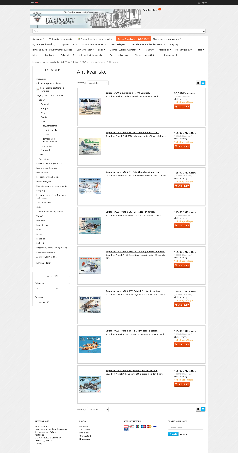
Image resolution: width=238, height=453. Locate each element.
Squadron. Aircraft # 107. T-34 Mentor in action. (132, 332)
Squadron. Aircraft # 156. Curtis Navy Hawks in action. (135, 252)
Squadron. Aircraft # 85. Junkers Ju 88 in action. (132, 372)
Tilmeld (173, 434)
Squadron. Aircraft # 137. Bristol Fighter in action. (133, 292)
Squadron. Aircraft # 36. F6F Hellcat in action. (131, 212)
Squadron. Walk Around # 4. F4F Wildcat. (128, 93)
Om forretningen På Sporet (46, 432)
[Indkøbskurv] (174, 10)
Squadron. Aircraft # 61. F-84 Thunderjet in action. (133, 173)
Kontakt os (39, 435)
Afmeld (183, 434)
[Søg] (204, 31)
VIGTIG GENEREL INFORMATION (48, 437)
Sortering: (81, 82)
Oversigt (38, 443)
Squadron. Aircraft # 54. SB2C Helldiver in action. (132, 133)
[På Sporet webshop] (85, 18)
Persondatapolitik (42, 426)
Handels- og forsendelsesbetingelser (51, 429)
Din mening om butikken (45, 440)
